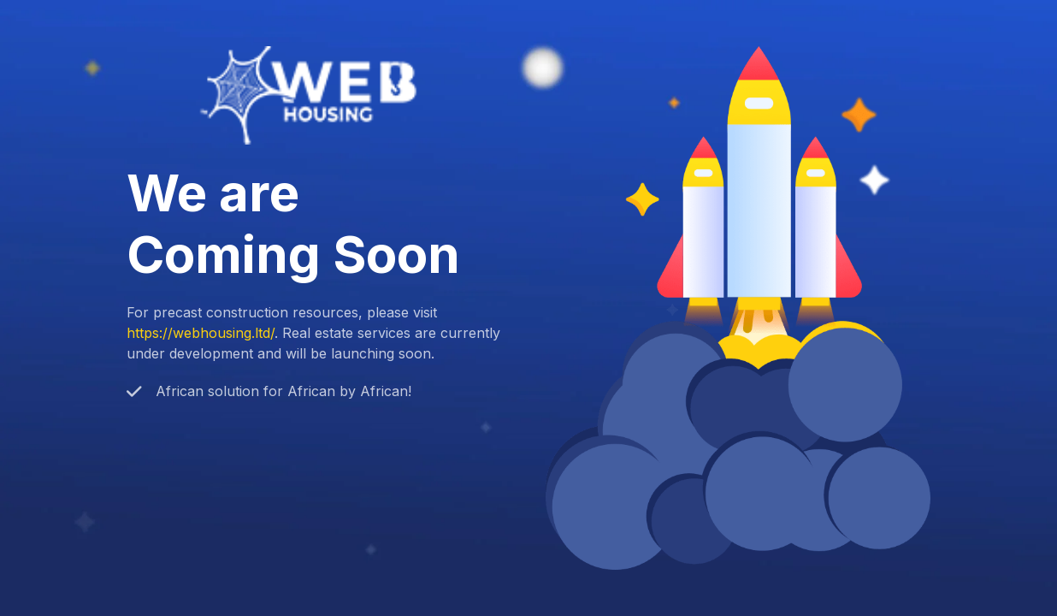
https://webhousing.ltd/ (201, 332)
